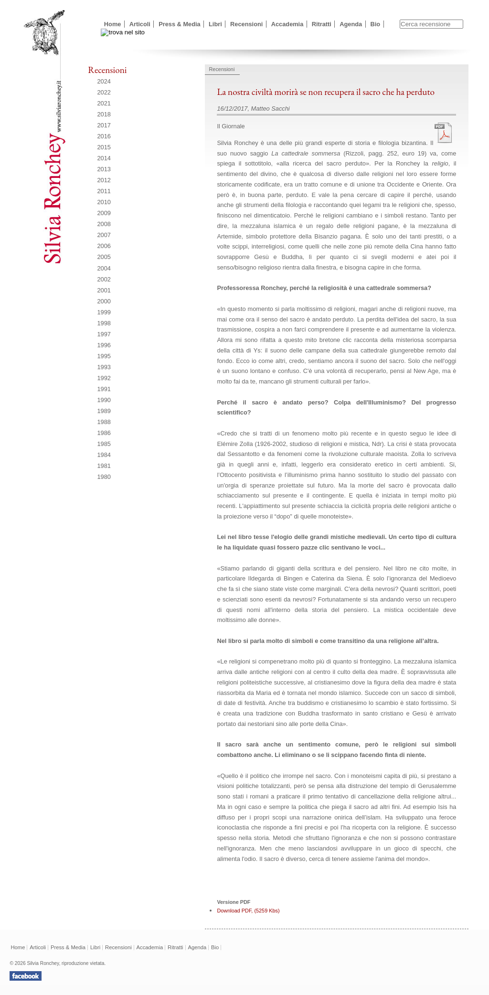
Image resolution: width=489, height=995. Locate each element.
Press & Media (180, 24)
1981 (104, 465)
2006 (104, 245)
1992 (104, 378)
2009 (104, 213)
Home (112, 24)
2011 (104, 191)
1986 (104, 432)
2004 (104, 268)
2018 (104, 114)
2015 (104, 147)
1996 (104, 345)
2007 (104, 234)
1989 (104, 411)
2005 (104, 256)
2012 (104, 180)
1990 (104, 400)
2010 (104, 202)
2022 (104, 92)
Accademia (287, 24)
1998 (104, 323)
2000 (104, 301)
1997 (104, 334)
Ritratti (321, 24)
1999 (104, 312)
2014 (104, 158)
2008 (104, 224)
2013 (104, 169)
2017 (104, 125)
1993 (104, 367)
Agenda (351, 24)
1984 (104, 454)
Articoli (139, 24)
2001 (104, 290)
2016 (104, 136)
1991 (104, 389)
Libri (215, 24)
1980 (104, 476)
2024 (104, 81)
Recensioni (246, 24)
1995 (104, 356)
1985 (104, 443)
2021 (104, 103)
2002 (104, 279)
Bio (376, 24)
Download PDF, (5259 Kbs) (248, 910)
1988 (104, 421)
